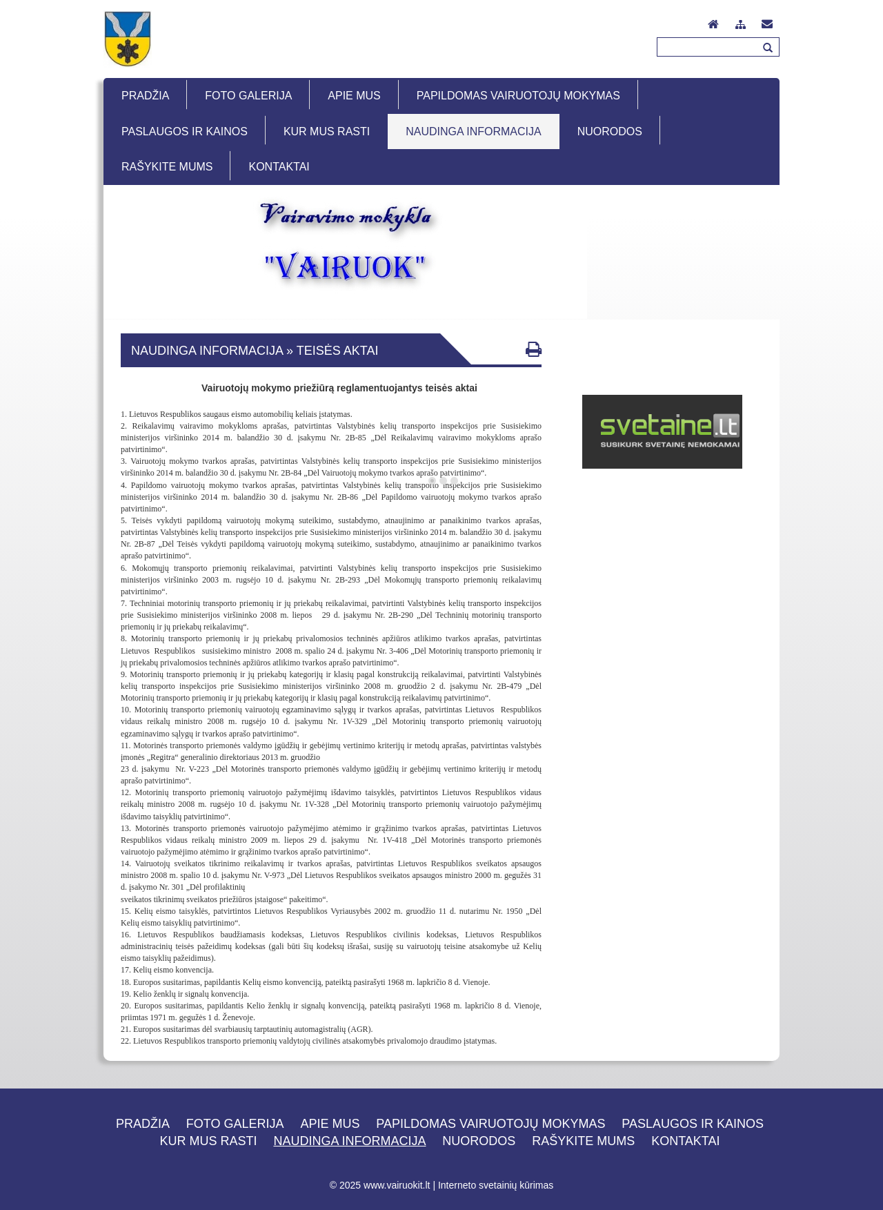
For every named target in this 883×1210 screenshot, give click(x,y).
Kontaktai (685, 1141)
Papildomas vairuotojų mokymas (490, 1124)
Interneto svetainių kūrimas (495, 1185)
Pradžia (143, 1124)
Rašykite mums (583, 1141)
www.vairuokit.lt (397, 1185)
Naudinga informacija (349, 1141)
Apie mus (329, 1124)
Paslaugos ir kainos (693, 1124)
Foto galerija (235, 1124)
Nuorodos (478, 1141)
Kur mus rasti (208, 1141)
